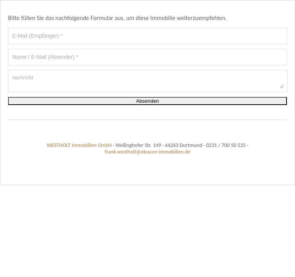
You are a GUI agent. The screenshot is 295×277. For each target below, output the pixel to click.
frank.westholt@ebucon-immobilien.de (147, 152)
